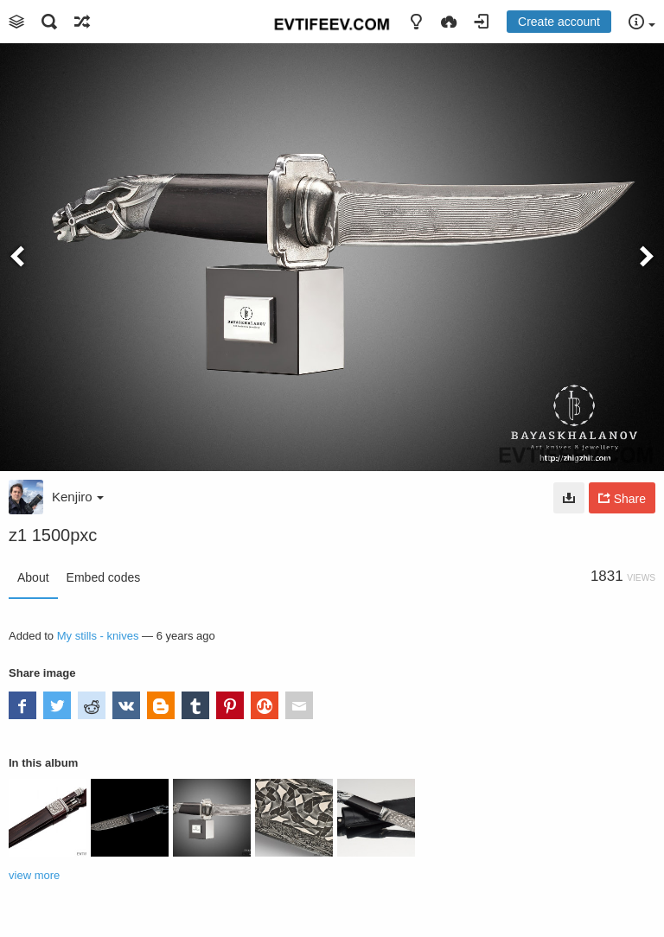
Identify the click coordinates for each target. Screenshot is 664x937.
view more (34, 875)
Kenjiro (78, 496)
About (33, 577)
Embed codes (104, 577)
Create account (559, 22)
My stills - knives (98, 635)
